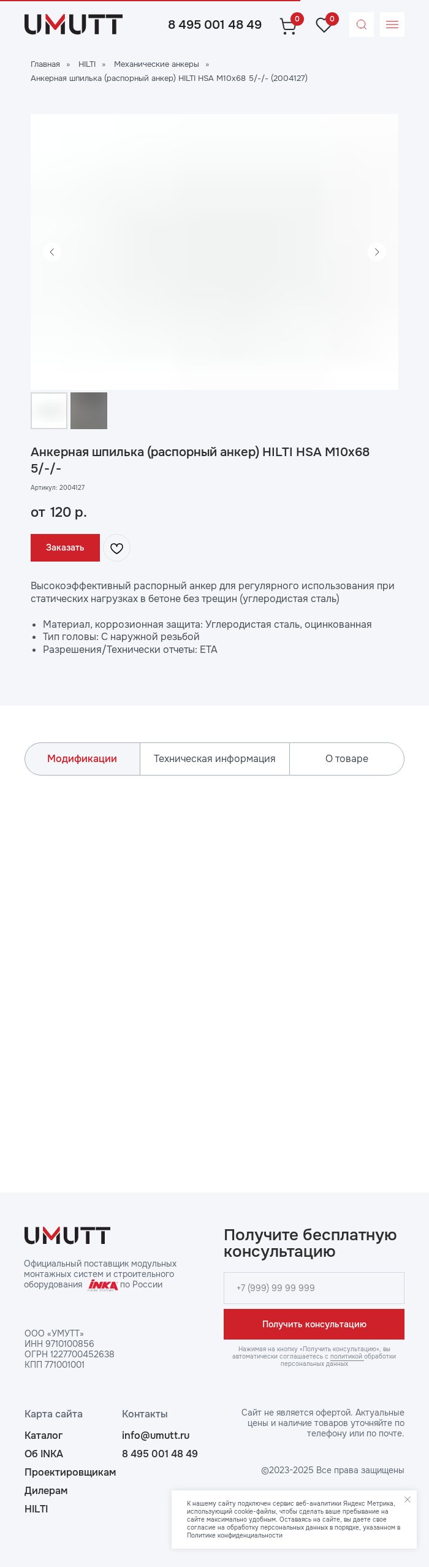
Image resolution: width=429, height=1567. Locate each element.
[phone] (314, 1288)
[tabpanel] (214, 965)
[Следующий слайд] (377, 252)
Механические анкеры (156, 64)
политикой (347, 1356)
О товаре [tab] (346, 758)
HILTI (87, 64)
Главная (45, 64)
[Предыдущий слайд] (52, 252)
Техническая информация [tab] (215, 758)
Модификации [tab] (82, 758)
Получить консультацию (314, 1324)
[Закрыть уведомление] (407, 1499)
